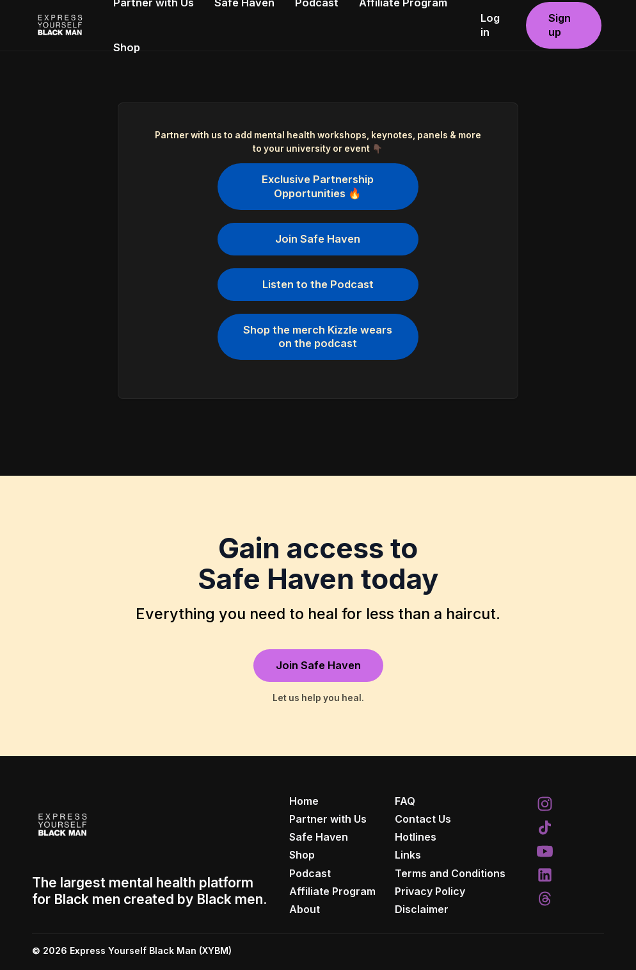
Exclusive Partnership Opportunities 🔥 (318, 186)
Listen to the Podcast (318, 284)
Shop (126, 47)
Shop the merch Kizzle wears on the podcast (317, 336)
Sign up (559, 25)
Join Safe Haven (317, 238)
